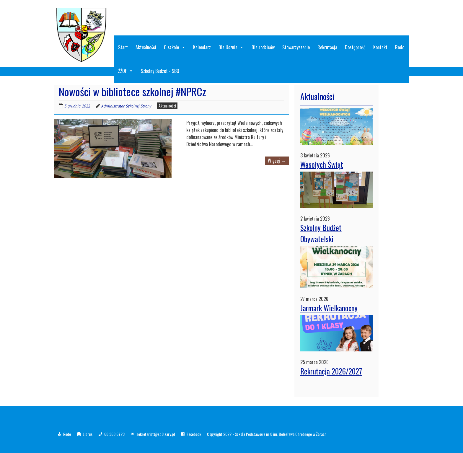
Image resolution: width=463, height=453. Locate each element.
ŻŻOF (125, 70)
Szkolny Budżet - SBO (160, 70)
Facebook (194, 434)
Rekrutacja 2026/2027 (331, 371)
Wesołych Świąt (321, 164)
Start (123, 47)
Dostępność (355, 47)
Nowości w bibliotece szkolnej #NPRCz (132, 91)
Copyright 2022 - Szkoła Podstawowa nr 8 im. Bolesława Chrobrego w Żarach (266, 434)
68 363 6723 (114, 434)
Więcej (277, 160)
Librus (87, 434)
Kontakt (380, 47)
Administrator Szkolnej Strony (126, 106)
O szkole (174, 47)
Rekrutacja (327, 47)
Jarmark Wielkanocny (329, 307)
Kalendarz (202, 47)
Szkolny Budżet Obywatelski (321, 233)
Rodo (399, 47)
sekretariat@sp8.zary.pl (155, 434)
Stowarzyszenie (296, 47)
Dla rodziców (263, 47)
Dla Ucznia (231, 47)
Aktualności (146, 47)
